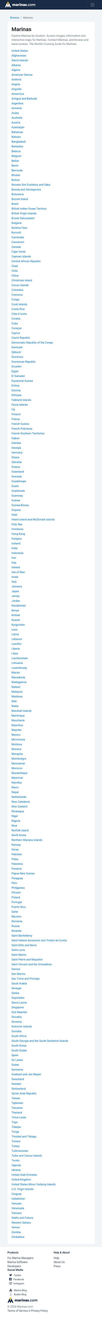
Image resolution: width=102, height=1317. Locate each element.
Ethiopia (17, 395)
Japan (15, 591)
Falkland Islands (21, 400)
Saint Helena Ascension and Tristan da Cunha (39, 940)
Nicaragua (18, 811)
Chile (15, 270)
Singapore (18, 1007)
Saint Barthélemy (22, 935)
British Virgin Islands (24, 213)
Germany (17, 452)
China (15, 275)
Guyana (16, 510)
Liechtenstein (20, 658)
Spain (15, 1055)
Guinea (16, 500)
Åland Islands (20, 60)
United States (20, 50)
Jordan (16, 600)
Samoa (16, 969)
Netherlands (19, 797)
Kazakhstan (19, 605)
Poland (16, 897)
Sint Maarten (19, 1012)
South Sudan (19, 1050)
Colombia (17, 290)
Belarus (16, 151)
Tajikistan (17, 1103)
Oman (15, 849)
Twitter (14, 1275)
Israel (15, 577)
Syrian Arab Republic (24, 1093)
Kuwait (16, 620)
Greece (16, 467)
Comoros (17, 294)
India (15, 548)
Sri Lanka (17, 1060)
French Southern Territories (28, 433)
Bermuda (17, 170)
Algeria (16, 70)
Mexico (16, 734)
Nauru (15, 787)
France (16, 419)
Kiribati (16, 615)
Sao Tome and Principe (26, 978)
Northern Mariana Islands (27, 840)
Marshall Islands (22, 710)
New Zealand (20, 806)
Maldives (17, 696)
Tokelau (16, 1127)
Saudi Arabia (19, 983)
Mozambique (20, 773)
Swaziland (18, 1079)
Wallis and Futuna (22, 1217)
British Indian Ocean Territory (29, 208)
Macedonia (18, 677)
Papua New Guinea (23, 873)
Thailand (17, 1112)
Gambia (16, 443)
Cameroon (18, 242)
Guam (15, 486)
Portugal (17, 902)
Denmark (17, 347)
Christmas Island (22, 280)
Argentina (17, 103)
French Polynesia (22, 428)
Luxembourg (19, 667)
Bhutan (16, 175)
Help (56, 1258)
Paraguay (17, 878)
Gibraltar (17, 462)
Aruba (15, 113)
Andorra (16, 79)
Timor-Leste (19, 1117)
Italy (14, 581)
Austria (16, 122)
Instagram (16, 1283)
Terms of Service (18, 1310)
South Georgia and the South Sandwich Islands (40, 1040)
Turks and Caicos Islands (27, 1155)
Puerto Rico (19, 907)
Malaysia (17, 691)
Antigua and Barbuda (24, 98)
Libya (15, 653)
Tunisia (16, 1141)
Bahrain (16, 137)
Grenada (17, 476)
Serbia (15, 993)
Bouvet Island (20, 199)
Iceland (16, 543)
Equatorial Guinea (22, 380)
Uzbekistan (18, 1198)
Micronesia (18, 739)
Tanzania (17, 1107)
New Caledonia (21, 801)
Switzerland (19, 1088)
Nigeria (16, 820)
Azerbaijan (18, 127)
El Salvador (18, 376)
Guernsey (17, 495)
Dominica (17, 357)
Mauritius (17, 725)
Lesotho (17, 644)
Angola (16, 84)
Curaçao (17, 328)
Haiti (14, 514)
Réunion (17, 916)
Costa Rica (18, 309)
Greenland (18, 471)
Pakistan (17, 854)
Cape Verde (19, 251)
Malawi (16, 687)
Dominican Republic (24, 361)
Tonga (15, 1131)
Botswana (18, 194)
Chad (15, 266)
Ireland (16, 567)
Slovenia (17, 1021)
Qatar (15, 911)
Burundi (16, 232)
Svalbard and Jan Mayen (26, 1074)
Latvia (15, 634)
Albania (16, 65)
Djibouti (16, 352)
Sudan (15, 1064)
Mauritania (18, 720)
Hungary (17, 538)
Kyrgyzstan (18, 624)
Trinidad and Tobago (24, 1136)
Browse (14, 17)
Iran (14, 557)
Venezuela (18, 1208)
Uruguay (17, 1194)
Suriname (17, 1069)
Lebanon (17, 639)
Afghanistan (19, 55)
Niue (14, 825)
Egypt (15, 371)
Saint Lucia (18, 950)
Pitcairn (16, 892)
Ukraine (16, 1170)
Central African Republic (26, 261)
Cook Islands (19, 304)
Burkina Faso (19, 227)
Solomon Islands (22, 1026)
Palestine (17, 864)
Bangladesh (19, 141)
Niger (15, 816)
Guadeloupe (19, 481)
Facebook (16, 1279)
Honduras (17, 529)
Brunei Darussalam (23, 218)
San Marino (18, 974)
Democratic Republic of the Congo (32, 342)
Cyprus (16, 333)
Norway (16, 844)
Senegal (16, 988)
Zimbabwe (18, 1237)
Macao (16, 672)
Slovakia (17, 1017)
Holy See (17, 524)
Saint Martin (19, 954)
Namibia (17, 782)
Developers (14, 1266)
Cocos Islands (20, 285)
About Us (59, 1262)
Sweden (16, 1084)
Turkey (16, 1146)
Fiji (13, 409)
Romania (17, 921)
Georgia (16, 447)
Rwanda (16, 930)
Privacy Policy (39, 1310)
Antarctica (18, 93)
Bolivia (16, 180)
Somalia (17, 1031)
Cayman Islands (21, 256)
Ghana (15, 457)
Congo (15, 299)
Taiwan (16, 1098)
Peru (14, 883)
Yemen (16, 1227)
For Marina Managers (20, 1258)
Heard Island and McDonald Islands (33, 519)
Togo (15, 1122)
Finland (16, 414)
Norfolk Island (20, 830)
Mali (14, 701)
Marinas (28, 17)
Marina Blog (17, 1290)
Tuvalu (16, 1160)
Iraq (14, 562)
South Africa (19, 1036)
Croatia (16, 318)
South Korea (19, 1045)
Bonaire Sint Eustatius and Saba (31, 184)
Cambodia (18, 237)
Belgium (17, 156)
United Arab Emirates (24, 1174)
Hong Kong (18, 534)
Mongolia (17, 754)
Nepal (15, 792)
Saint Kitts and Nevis (24, 945)
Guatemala (18, 490)
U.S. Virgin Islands (23, 1189)
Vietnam (17, 1213)
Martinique (18, 715)
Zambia (16, 1232)
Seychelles (18, 997)
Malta (15, 706)
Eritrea (15, 385)
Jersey (16, 596)
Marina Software (18, 1262)
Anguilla (16, 89)
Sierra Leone (19, 1002)
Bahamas (17, 132)
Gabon (16, 438)
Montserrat (18, 763)
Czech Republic (21, 337)
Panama (17, 868)
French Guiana (20, 424)
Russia (16, 926)
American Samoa (22, 74)
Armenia (17, 108)
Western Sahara (21, 1222)
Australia (17, 117)
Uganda (16, 1165)
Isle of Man (18, 572)
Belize (15, 160)
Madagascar (19, 682)
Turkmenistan (20, 1151)
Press (57, 1266)
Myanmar (17, 777)
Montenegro (19, 758)
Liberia (16, 648)
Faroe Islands (20, 404)
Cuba (15, 323)
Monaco (17, 749)
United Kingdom (21, 1179)
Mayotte (17, 730)
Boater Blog (17, 1294)
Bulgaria (17, 223)
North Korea (19, 835)
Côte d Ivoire (19, 313)
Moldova (17, 744)
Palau (15, 859)
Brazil (15, 203)
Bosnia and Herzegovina (26, 189)
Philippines (18, 887)
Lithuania (17, 663)
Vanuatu (17, 1203)
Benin (15, 165)
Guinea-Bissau (20, 505)
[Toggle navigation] (92, 4)
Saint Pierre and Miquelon (27, 959)
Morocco (17, 768)
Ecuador (17, 366)
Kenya (15, 610)
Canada (16, 247)
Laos (15, 629)
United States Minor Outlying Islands (34, 1184)
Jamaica (17, 586)
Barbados (17, 146)
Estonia (16, 390)
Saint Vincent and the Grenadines (32, 964)
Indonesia (18, 553)
